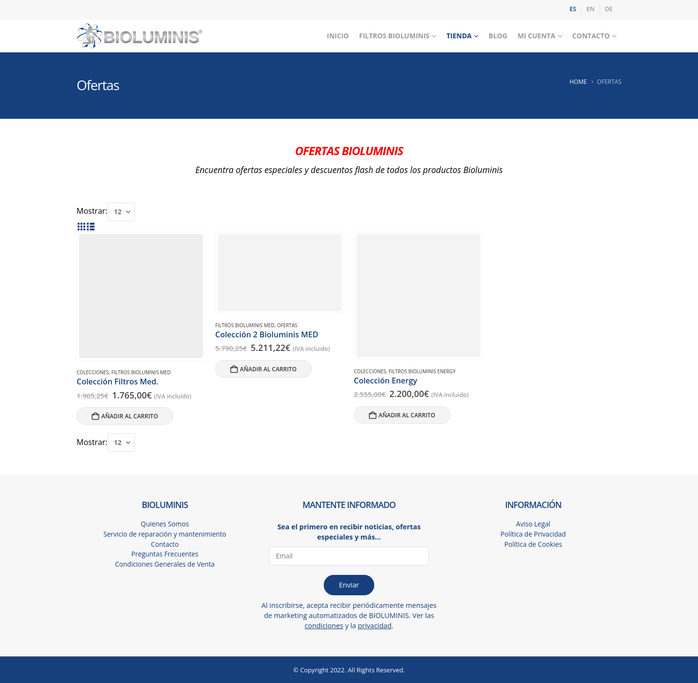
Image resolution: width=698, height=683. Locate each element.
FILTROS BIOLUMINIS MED (141, 372)
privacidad (375, 625)
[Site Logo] (140, 36)
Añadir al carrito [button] (129, 416)
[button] (81, 226)
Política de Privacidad (533, 534)
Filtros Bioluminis (394, 35)
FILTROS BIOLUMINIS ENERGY (422, 371)
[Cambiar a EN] (591, 10)
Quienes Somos (165, 524)
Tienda (459, 35)
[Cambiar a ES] (573, 10)
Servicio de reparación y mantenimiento (164, 534)
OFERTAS (287, 325)
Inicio (338, 35)
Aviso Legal (533, 524)
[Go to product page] (141, 296)
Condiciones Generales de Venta (165, 565)
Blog (498, 35)
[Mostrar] (121, 212)
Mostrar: (92, 211)
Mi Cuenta (536, 35)
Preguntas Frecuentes (164, 554)
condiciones (323, 625)
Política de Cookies (533, 544)
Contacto (591, 35)
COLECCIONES (93, 372)
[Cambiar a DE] (609, 10)
